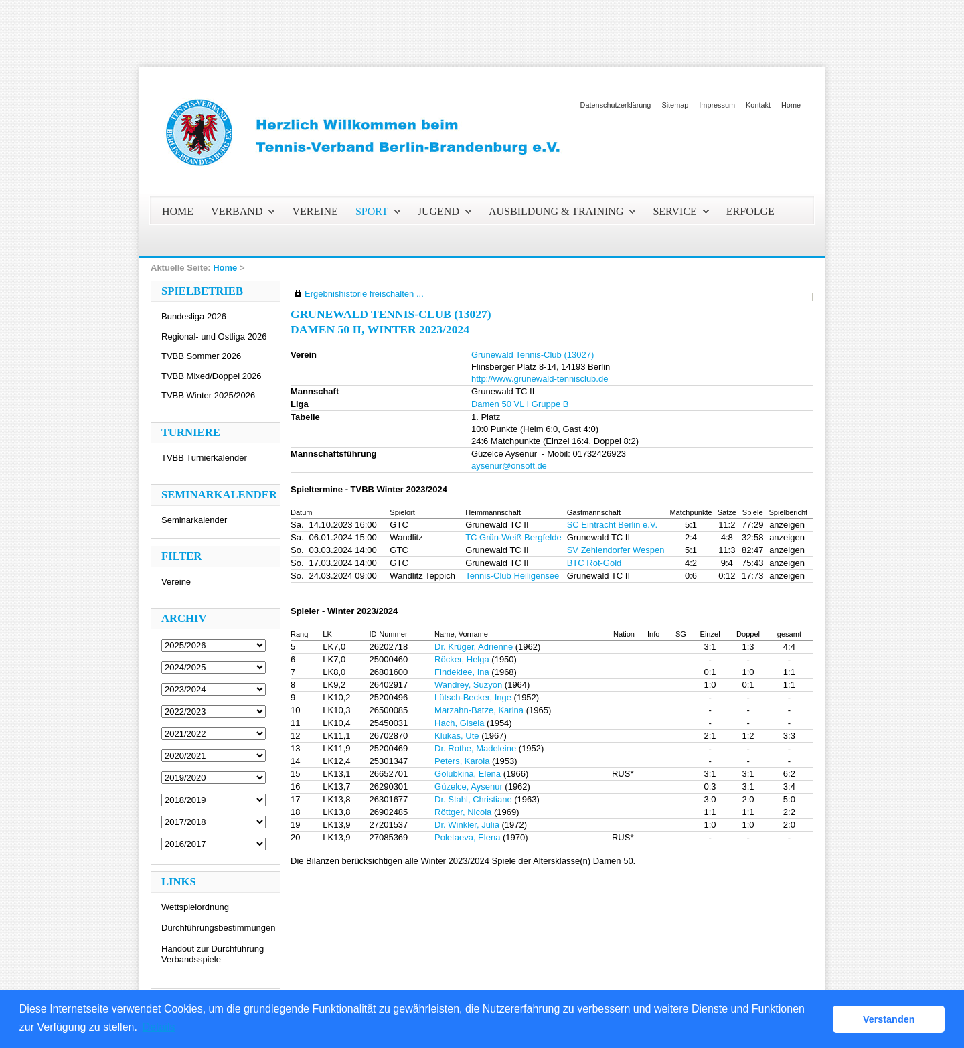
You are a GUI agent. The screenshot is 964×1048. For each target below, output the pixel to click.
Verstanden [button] (889, 1019)
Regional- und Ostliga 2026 (214, 336)
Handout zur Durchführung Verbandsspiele (212, 954)
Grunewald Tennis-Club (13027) (532, 355)
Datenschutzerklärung (615, 105)
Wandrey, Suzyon (468, 685)
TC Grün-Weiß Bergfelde (513, 537)
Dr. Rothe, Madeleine (475, 748)
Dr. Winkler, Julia (466, 825)
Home (791, 105)
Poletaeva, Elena (467, 837)
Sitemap (674, 105)
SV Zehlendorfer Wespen (616, 550)
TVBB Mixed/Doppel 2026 (211, 376)
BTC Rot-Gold (594, 563)
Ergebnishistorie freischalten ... (364, 294)
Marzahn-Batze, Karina (479, 710)
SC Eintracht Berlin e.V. (612, 525)
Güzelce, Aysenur (468, 786)
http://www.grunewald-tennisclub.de (540, 379)
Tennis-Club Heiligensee (512, 576)
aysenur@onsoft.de (509, 466)
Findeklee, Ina (461, 672)
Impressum (717, 105)
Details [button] (159, 1027)
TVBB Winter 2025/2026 (208, 395)
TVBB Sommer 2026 (201, 356)
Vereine (176, 582)
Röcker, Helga (461, 659)
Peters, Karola (461, 761)
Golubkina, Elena (467, 774)
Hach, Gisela (459, 723)
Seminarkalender (194, 520)
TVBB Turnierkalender (204, 458)
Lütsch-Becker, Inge (472, 697)
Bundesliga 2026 (193, 316)
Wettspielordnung (195, 907)
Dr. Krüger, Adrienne (473, 647)
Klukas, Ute (456, 736)
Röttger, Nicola (462, 812)
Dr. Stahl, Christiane (473, 799)
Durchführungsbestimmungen (218, 928)
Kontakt (758, 105)
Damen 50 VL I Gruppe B (520, 404)
